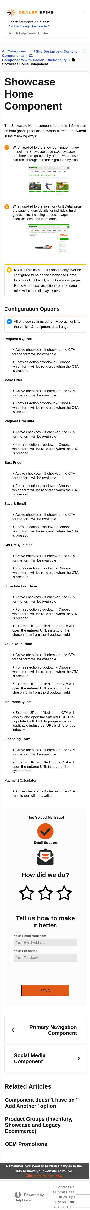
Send (45, 990)
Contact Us (65, 1187)
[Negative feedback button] (64, 893)
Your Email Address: (30, 936)
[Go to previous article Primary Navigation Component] (45, 1030)
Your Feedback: (26, 951)
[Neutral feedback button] (45, 893)
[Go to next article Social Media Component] (45, 1058)
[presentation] (45, 973)
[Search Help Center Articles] (45, 33)
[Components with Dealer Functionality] (35, 58)
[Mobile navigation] (82, 12)
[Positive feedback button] (27, 893)
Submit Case (63, 1192)
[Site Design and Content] (54, 51)
